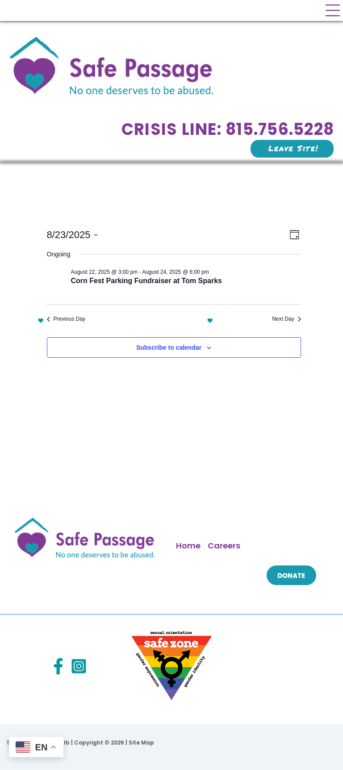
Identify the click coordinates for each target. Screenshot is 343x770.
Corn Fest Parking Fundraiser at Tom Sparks (146, 281)
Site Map (141, 742)
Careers (224, 545)
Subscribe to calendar (168, 347)
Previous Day (66, 319)
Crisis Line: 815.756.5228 (227, 129)
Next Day (286, 319)
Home (188, 545)
